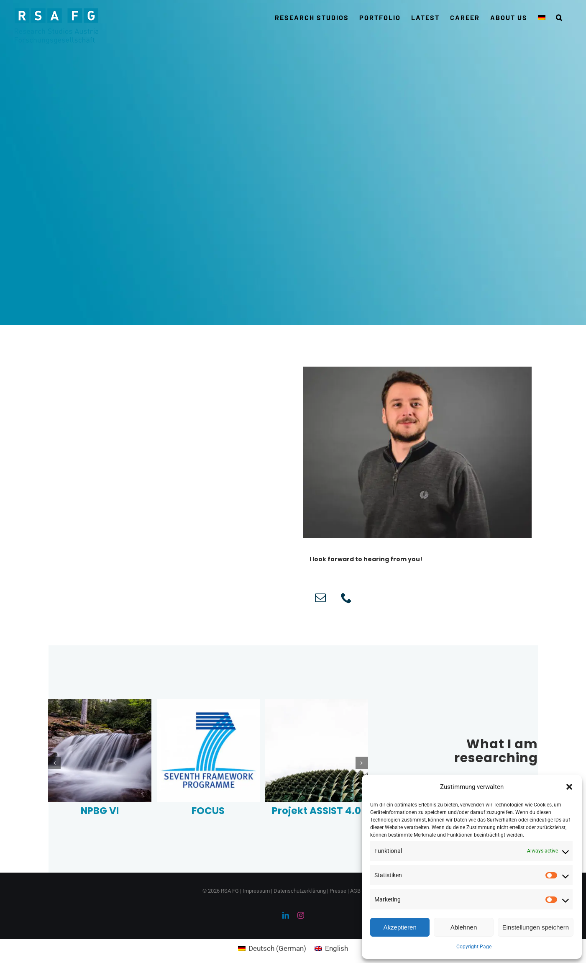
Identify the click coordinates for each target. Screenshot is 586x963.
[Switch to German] (541, 17)
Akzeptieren (400, 927)
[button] (569, 787)
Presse (338, 891)
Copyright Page (473, 947)
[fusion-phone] (346, 597)
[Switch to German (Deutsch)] (272, 948)
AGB (355, 891)
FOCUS (208, 810)
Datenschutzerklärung (300, 891)
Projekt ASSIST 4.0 (316, 810)
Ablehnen (463, 927)
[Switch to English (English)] (331, 948)
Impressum (256, 891)
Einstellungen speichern (535, 927)
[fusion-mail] (320, 597)
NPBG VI (100, 810)
